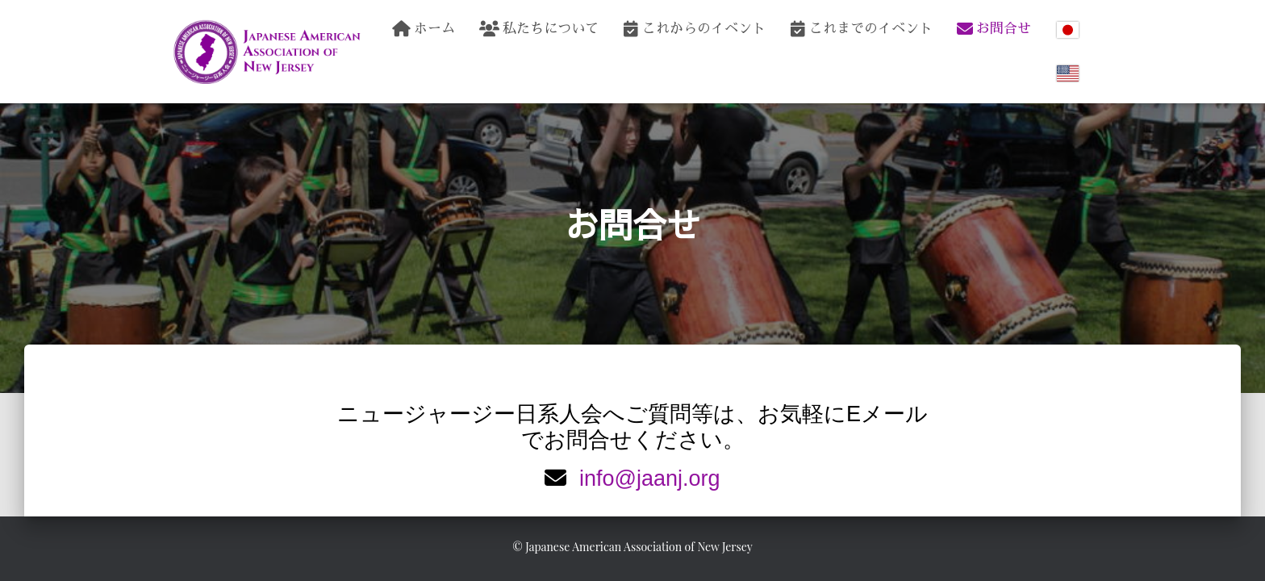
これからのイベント (694, 29)
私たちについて (539, 29)
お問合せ (994, 29)
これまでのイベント (861, 29)
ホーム (423, 29)
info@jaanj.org (649, 478)
